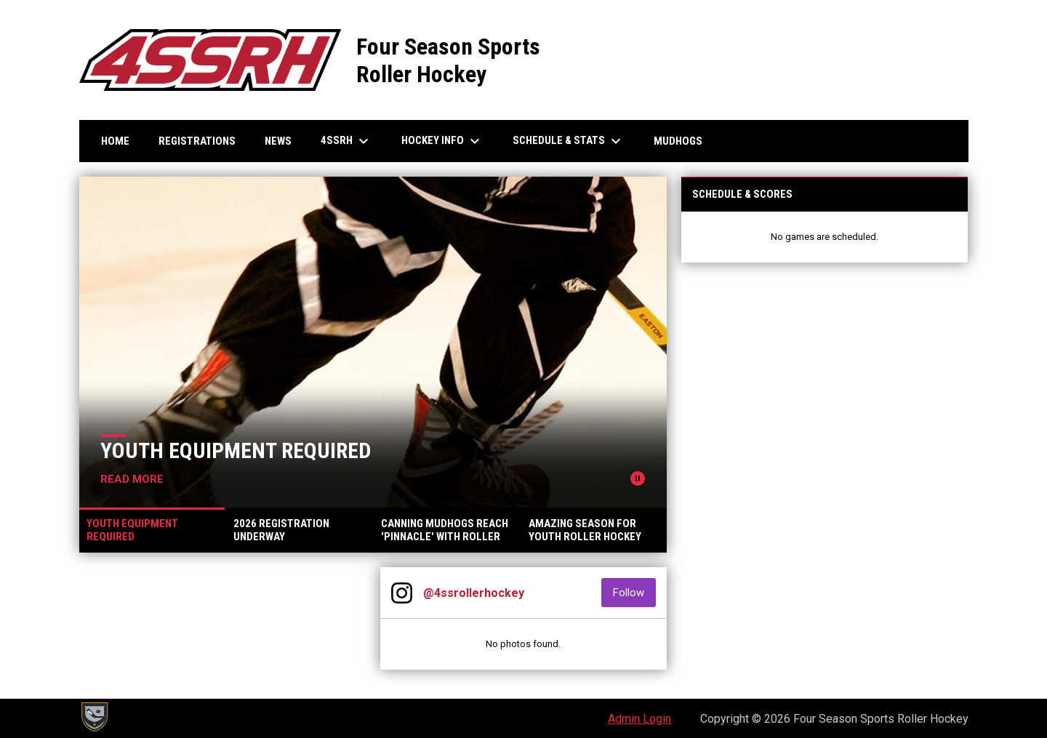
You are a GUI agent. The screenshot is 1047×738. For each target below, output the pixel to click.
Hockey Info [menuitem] (442, 141)
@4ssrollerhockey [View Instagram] (473, 593)
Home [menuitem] (115, 141)
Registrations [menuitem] (197, 141)
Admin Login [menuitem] (639, 719)
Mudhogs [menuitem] (678, 141)
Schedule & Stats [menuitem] (569, 141)
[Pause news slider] (637, 478)
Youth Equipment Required (235, 450)
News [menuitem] (278, 141)
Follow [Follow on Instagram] (634, 592)
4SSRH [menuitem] (346, 141)
